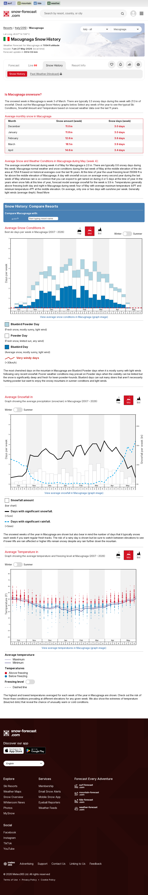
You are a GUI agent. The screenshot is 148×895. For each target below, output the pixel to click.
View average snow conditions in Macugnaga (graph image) (74, 316)
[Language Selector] (23, 763)
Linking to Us (77, 863)
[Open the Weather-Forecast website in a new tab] (53, 3)
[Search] (123, 14)
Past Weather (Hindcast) (46, 73)
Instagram (9, 837)
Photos (7, 808)
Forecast (13, 65)
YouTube (8, 848)
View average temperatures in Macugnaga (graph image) (74, 647)
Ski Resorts (10, 786)
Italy (21, 27)
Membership (46, 786)
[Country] (95, 29)
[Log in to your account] (133, 13)
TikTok (7, 843)
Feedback (96, 863)
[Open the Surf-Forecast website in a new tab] (9, 3)
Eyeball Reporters (49, 802)
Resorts (7, 27)
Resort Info (79, 65)
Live (32, 65)
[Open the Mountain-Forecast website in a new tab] (24, 3)
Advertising (26, 863)
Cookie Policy (48, 879)
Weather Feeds (48, 808)
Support (42, 863)
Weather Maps (12, 791)
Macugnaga (36, 27)
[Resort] (126, 29)
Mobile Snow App (50, 797)
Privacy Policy (29, 879)
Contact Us (58, 863)
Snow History (54, 65)
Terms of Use (10, 879)
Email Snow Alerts (50, 791)
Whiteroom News (14, 802)
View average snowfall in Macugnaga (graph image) (74, 493)
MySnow (9, 813)
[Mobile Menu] (141, 13)
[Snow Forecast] (19, 13)
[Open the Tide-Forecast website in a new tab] (39, 3)
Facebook (9, 832)
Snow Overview (13, 797)
